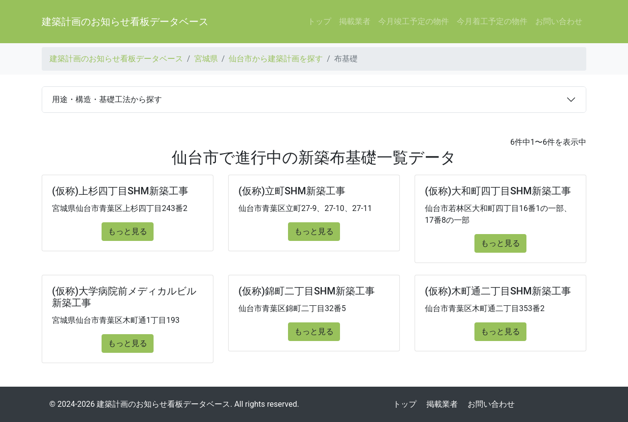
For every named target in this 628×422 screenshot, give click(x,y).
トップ (319, 21)
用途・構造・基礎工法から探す (107, 99)
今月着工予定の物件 (492, 21)
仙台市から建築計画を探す (276, 58)
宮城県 (206, 58)
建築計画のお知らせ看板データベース (125, 21)
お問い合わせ (558, 21)
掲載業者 (354, 21)
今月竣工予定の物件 (413, 21)
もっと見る (127, 231)
